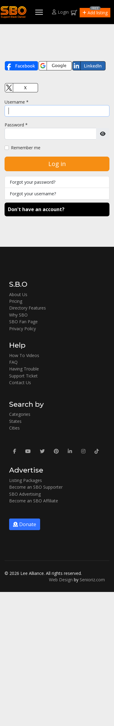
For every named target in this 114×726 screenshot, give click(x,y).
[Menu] (39, 12)
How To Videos (24, 355)
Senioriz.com (92, 580)
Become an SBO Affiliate (33, 501)
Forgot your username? (33, 194)
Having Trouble (24, 369)
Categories (19, 414)
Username (17, 102)
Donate (24, 524)
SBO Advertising (25, 494)
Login (60, 12)
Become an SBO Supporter (36, 487)
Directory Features (27, 308)
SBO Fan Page (23, 321)
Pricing (15, 301)
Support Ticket (23, 376)
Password (16, 125)
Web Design (61, 580)
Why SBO (18, 315)
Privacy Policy (22, 328)
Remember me (25, 148)
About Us (18, 294)
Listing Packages (25, 480)
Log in (57, 164)
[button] (95, 12)
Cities (14, 428)
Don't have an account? (36, 209)
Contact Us (20, 382)
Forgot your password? (32, 182)
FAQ (13, 362)
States (15, 421)
